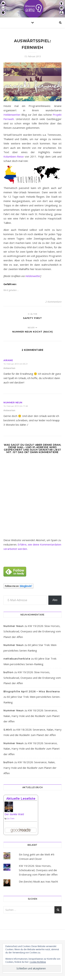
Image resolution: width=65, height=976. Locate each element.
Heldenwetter (11, 114)
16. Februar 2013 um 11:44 (15, 406)
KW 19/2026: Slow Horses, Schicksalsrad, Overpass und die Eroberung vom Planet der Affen (32, 631)
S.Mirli (7, 729)
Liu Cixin (10, 818)
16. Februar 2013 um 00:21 (15, 363)
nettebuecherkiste (16, 658)
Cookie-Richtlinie (38, 961)
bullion (8, 672)
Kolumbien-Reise (13, 156)
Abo (55, 600)
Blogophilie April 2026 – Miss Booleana (31, 691)
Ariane (8, 360)
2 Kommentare (53, 301)
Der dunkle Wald (14, 814)
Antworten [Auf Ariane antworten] (9, 368)
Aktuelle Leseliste (20, 799)
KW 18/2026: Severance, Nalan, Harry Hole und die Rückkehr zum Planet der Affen (31, 716)
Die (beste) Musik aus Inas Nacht (38, 881)
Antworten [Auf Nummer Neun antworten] (9, 410)
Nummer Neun (12, 402)
